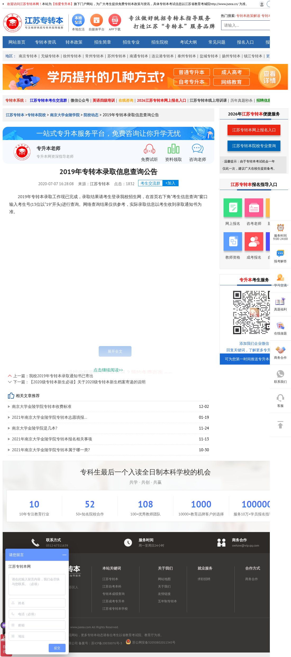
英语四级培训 (104, 100)
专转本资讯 (45, 42)
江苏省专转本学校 (115, 609)
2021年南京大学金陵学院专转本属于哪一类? (51, 449)
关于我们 (164, 586)
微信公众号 (80, 100)
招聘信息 (263, 100)
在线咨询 (126, 100)
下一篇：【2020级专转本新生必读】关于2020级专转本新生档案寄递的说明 (79, 381)
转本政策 (74, 42)
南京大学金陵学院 (65, 115)
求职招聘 (204, 579)
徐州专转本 (72, 56)
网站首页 (16, 42)
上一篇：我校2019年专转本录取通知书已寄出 (53, 375)
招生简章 (102, 42)
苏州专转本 (116, 56)
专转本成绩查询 (113, 594)
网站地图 (164, 579)
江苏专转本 (15, 115)
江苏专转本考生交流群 (48, 100)
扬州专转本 (231, 56)
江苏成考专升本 (113, 601)
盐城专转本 (209, 56)
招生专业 (131, 42)
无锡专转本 (50, 56)
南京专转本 (28, 56)
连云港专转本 (163, 56)
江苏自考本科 (111, 586)
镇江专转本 (253, 56)
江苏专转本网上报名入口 (254, 129)
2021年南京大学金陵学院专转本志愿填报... (49, 417)
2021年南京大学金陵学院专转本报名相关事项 (52, 438)
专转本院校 (36, 115)
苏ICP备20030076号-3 (106, 643)
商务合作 (251, 579)
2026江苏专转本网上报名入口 (161, 100)
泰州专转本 (187, 56)
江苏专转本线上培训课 (208, 100)
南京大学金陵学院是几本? (34, 428)
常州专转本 (94, 56)
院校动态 (91, 115)
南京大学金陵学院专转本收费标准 (41, 406)
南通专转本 (139, 56)
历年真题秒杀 (241, 100)
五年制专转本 (167, 601)
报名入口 (245, 42)
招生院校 (159, 42)
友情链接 (164, 594)
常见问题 (216, 42)
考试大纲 (188, 42)
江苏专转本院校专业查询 (254, 145)
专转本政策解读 (248, 15)
